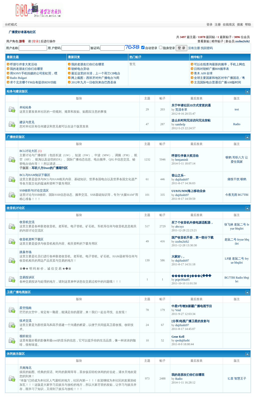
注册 (218, 24)
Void (178, 310)
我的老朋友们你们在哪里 (26, 69)
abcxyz (179, 226)
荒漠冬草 (181, 109)
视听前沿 (26, 336)
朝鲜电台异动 (80, 69)
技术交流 (26, 320)
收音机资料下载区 (32, 239)
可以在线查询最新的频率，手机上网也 (219, 64)
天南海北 (26, 367)
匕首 (231, 378)
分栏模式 (11, 24)
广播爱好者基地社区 (22, 32)
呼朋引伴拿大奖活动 (23, 64)
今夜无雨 (231, 194)
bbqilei (239, 228)
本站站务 (26, 107)
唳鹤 (229, 157)
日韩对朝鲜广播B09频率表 (211, 69)
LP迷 (228, 258)
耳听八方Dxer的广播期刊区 (50, 168)
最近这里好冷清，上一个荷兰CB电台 (95, 73)
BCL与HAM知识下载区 (35, 175)
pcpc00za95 (182, 279)
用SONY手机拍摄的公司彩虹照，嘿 (33, 73)
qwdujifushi (182, 340)
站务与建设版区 (17, 91)
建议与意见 (27, 122)
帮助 (248, 24)
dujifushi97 (182, 179)
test (237, 109)
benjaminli (181, 159)
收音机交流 (27, 222)
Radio (236, 124)
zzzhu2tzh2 (182, 241)
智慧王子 (240, 378)
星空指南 (26, 308)
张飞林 (228, 224)
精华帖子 (197, 57)
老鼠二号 (240, 224)
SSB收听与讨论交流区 (34, 190)
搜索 (240, 24)
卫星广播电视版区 (19, 292)
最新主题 (13, 57)
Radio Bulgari (18, 78)
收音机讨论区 (16, 208)
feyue (240, 239)
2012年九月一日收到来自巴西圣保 (93, 82)
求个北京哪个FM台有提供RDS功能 (33, 82)
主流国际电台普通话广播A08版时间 (217, 82)
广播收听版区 (16, 137)
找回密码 (207, 48)
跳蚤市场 (26, 252)
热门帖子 (136, 57)
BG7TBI (243, 194)
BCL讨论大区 (28, 151)
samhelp (180, 124)
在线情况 (229, 24)
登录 (209, 24)
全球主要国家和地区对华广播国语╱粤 (219, 78)
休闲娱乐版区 (16, 353)
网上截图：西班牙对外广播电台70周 (95, 78)
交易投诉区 (27, 277)
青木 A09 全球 (203, 73)
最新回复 (74, 57)
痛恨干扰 (234, 179)
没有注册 (194, 48)
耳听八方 (238, 157)
